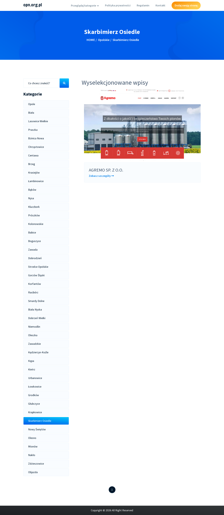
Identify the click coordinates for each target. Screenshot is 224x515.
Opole (31, 104)
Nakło (31, 455)
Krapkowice (35, 412)
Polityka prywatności (118, 5)
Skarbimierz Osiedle (39, 421)
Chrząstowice (36, 147)
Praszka (32, 130)
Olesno (32, 438)
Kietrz (31, 369)
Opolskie (104, 40)
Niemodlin (34, 326)
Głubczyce (34, 403)
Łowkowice (34, 386)
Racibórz (33, 292)
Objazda (33, 472)
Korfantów (34, 284)
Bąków (32, 189)
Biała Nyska (35, 309)
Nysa (31, 198)
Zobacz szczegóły (101, 176)
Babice (32, 232)
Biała (31, 112)
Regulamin (143, 5)
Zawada (32, 249)
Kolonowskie (35, 224)
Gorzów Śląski (36, 275)
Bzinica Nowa (36, 138)
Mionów (32, 446)
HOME (90, 40)
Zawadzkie (34, 344)
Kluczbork (34, 207)
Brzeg (31, 164)
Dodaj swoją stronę (186, 5)
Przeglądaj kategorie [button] (84, 5)
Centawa (33, 155)
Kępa (31, 361)
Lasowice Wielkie (38, 121)
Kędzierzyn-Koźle (38, 352)
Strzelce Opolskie (38, 266)
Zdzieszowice (36, 463)
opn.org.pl (32, 5)
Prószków (34, 215)
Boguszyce (34, 241)
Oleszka (32, 335)
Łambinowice (36, 181)
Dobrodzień (35, 258)
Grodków (33, 395)
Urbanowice (35, 378)
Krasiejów (34, 172)
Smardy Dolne (36, 301)
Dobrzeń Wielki (36, 318)
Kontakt (160, 5)
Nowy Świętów (37, 429)
